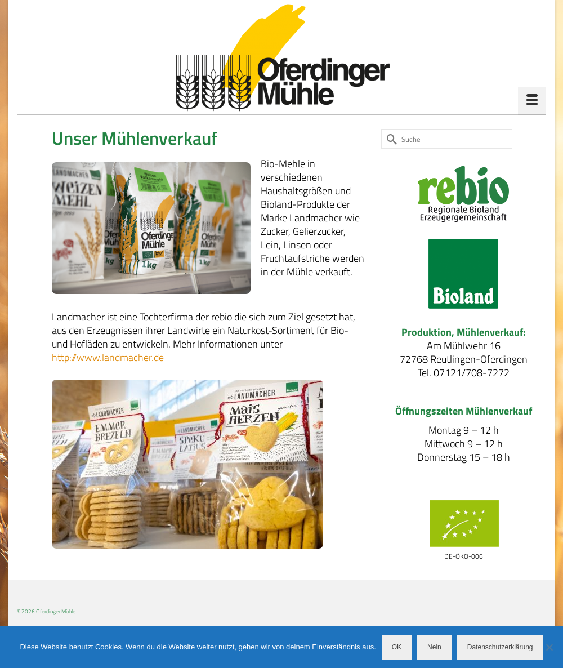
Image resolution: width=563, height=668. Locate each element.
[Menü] (532, 101)
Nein (434, 647)
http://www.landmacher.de (108, 357)
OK (396, 647)
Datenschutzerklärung (500, 647)
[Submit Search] (389, 139)
